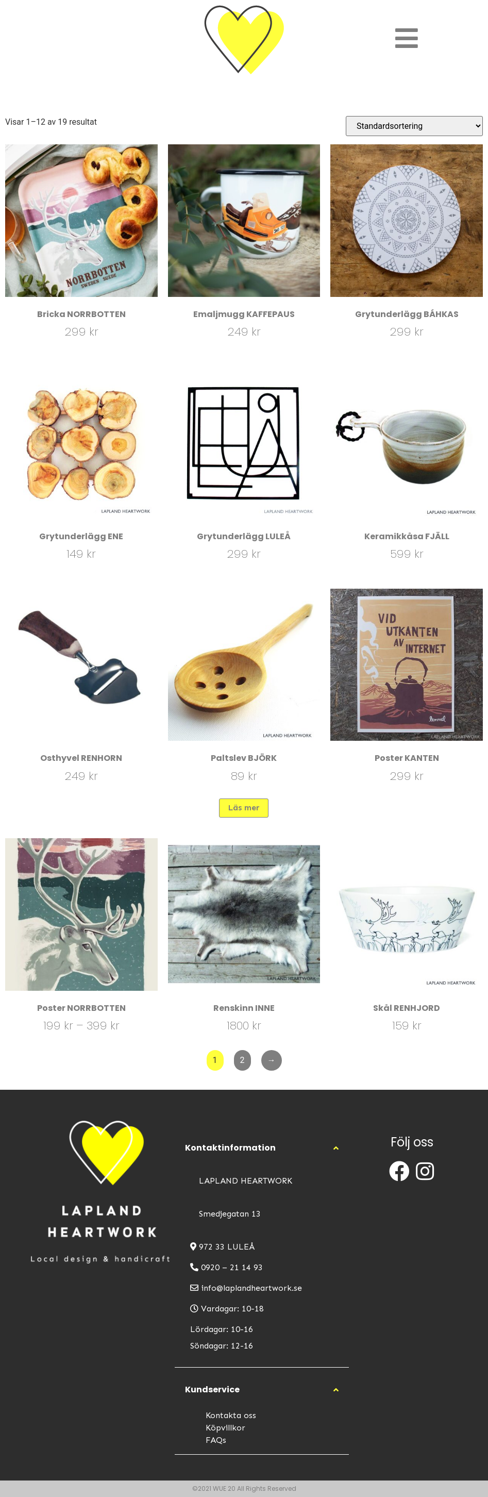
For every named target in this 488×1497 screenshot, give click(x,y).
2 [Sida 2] (242, 1060)
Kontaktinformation (230, 1148)
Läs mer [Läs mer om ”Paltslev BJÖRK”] (244, 807)
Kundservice (212, 1389)
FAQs (216, 1440)
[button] (262, 1148)
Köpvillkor (225, 1428)
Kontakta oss (231, 1415)
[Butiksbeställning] (414, 126)
